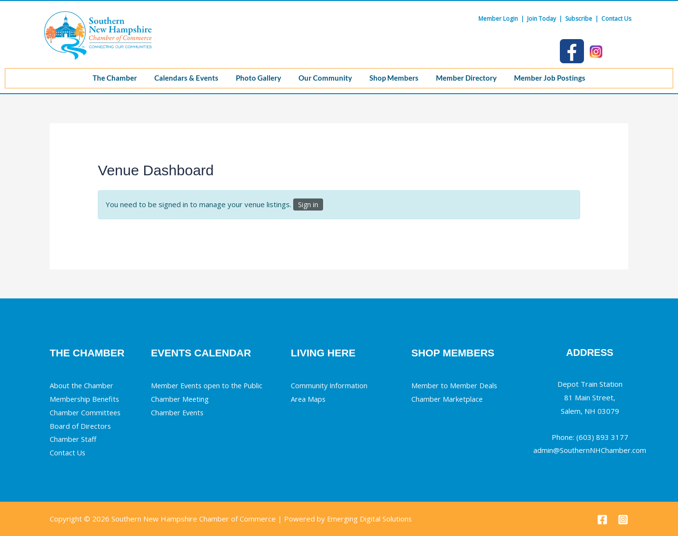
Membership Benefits (86, 399)
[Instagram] (623, 519)
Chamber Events (178, 412)
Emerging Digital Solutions (370, 518)
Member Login (498, 18)
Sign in (308, 204)
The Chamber (109, 77)
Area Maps (308, 399)
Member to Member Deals (455, 385)
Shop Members (395, 77)
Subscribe (578, 18)
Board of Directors (81, 426)
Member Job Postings (555, 77)
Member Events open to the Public (209, 385)
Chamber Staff (73, 439)
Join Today (541, 18)
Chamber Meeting (180, 399)
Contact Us (616, 18)
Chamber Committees (86, 412)
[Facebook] (602, 519)
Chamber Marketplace (447, 399)
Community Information (329, 385)
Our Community (325, 77)
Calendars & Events (182, 77)
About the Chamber (82, 385)
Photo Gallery (256, 77)
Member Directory (470, 77)
